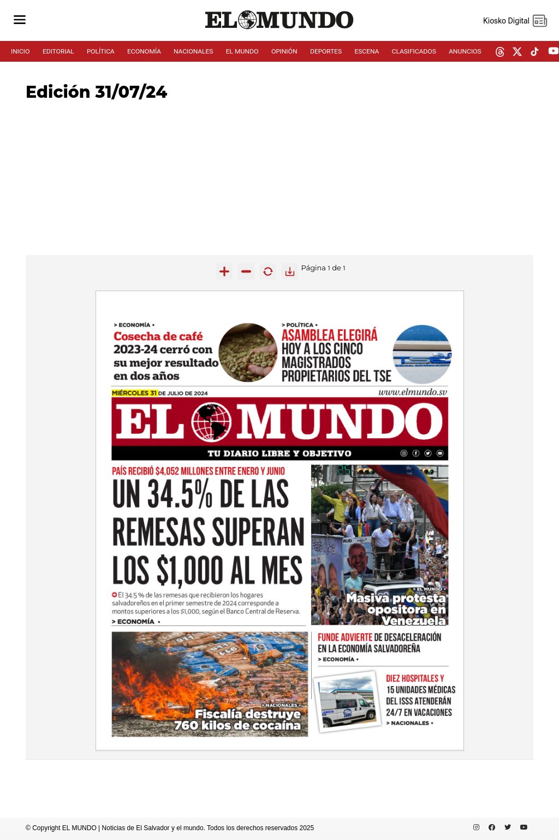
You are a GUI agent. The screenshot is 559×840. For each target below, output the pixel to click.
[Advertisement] (279, 178)
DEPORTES (326, 51)
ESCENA (366, 51)
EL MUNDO (242, 51)
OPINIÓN (284, 51)
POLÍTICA (101, 51)
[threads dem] (500, 52)
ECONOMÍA (144, 51)
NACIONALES (193, 51)
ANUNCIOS (465, 51)
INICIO (20, 51)
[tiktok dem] (535, 52)
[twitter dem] (517, 52)
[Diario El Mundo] (279, 29)
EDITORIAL (58, 51)
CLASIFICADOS (414, 51)
